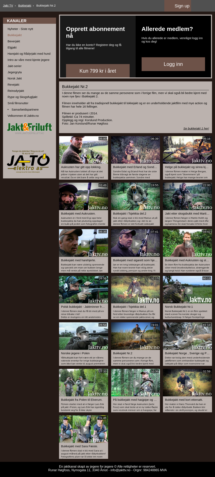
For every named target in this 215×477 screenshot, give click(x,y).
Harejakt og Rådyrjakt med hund (29, 53)
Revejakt (13, 84)
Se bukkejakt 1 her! (196, 128)
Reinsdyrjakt (16, 90)
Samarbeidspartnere (25, 109)
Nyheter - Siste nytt (20, 29)
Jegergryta (15, 72)
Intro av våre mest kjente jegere (28, 59)
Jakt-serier (15, 66)
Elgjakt (12, 47)
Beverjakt (14, 41)
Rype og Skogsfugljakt (22, 97)
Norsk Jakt (15, 78)
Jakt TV (8, 5)
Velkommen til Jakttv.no (23, 115)
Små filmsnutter (18, 103)
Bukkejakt (24, 5)
